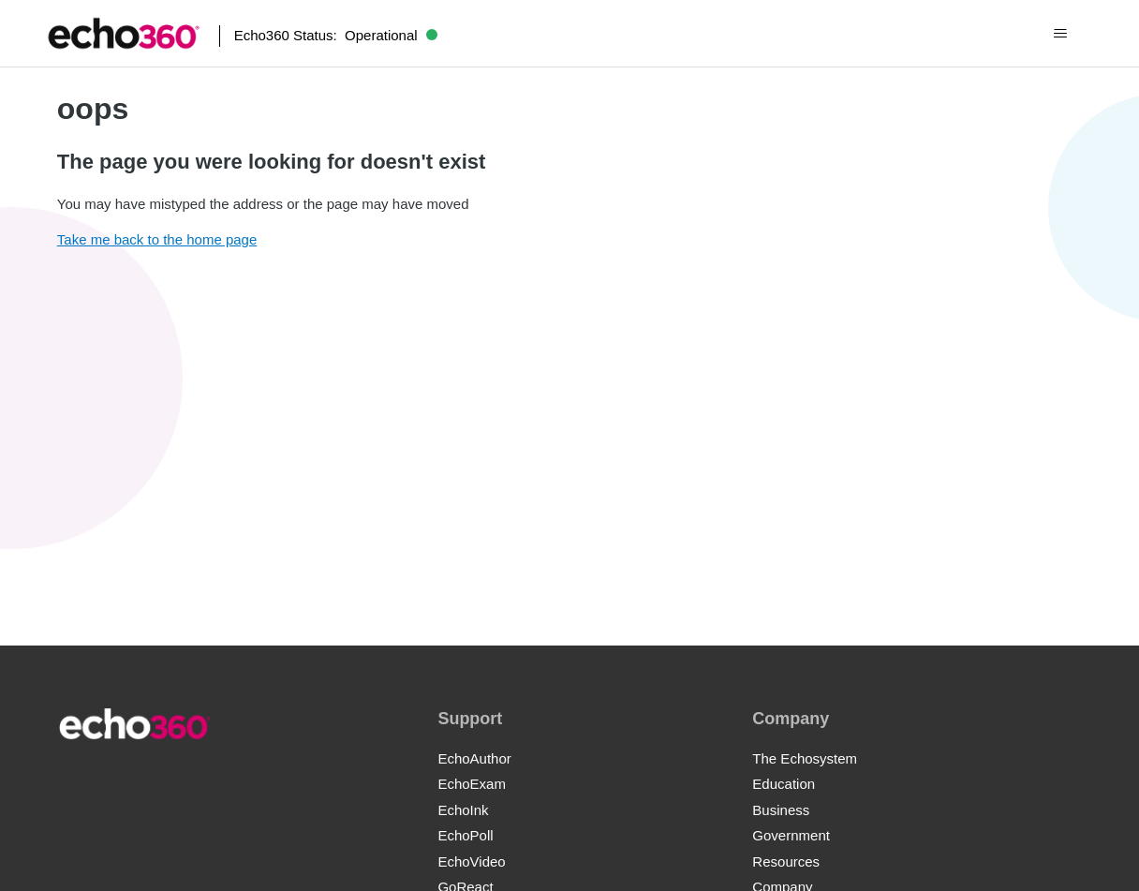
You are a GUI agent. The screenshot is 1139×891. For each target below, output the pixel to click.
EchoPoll (465, 835)
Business (780, 810)
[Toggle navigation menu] (1060, 34)
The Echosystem (804, 758)
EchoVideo (471, 861)
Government (791, 835)
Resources (786, 861)
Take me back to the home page (157, 239)
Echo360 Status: (335, 35)
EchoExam (471, 784)
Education (783, 784)
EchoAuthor (473, 758)
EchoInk (462, 810)
